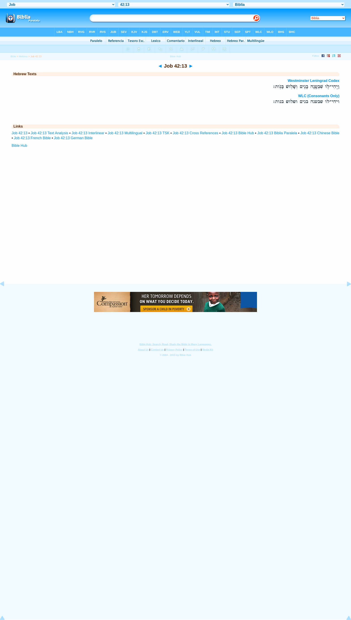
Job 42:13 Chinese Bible (319, 133)
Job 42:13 (19, 133)
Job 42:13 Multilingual (125, 133)
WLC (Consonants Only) (318, 96)
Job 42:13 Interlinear (88, 133)
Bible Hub (19, 146)
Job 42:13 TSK (157, 133)
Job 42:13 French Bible (32, 138)
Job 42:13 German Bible (73, 138)
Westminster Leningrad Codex (313, 81)
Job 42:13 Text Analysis (49, 133)
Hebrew (23, 56)
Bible (13, 56)
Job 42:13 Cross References (195, 133)
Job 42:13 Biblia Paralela (277, 133)
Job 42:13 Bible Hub (238, 133)
